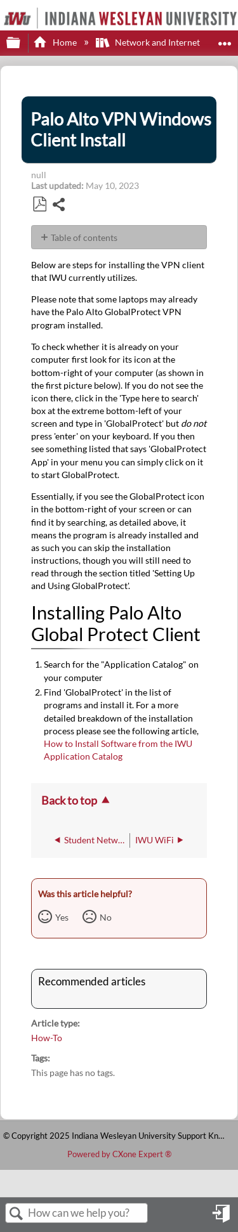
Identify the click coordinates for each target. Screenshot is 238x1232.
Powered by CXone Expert (119, 1154)
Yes (62, 917)
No (106, 917)
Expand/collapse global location (225, 39)
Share (59, 205)
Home (55, 42)
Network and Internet (149, 42)
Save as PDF (39, 204)
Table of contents (84, 237)
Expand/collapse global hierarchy (21, 43)
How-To (46, 1037)
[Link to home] (3, 8)
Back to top (69, 800)
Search (16, 1214)
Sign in (222, 1218)
